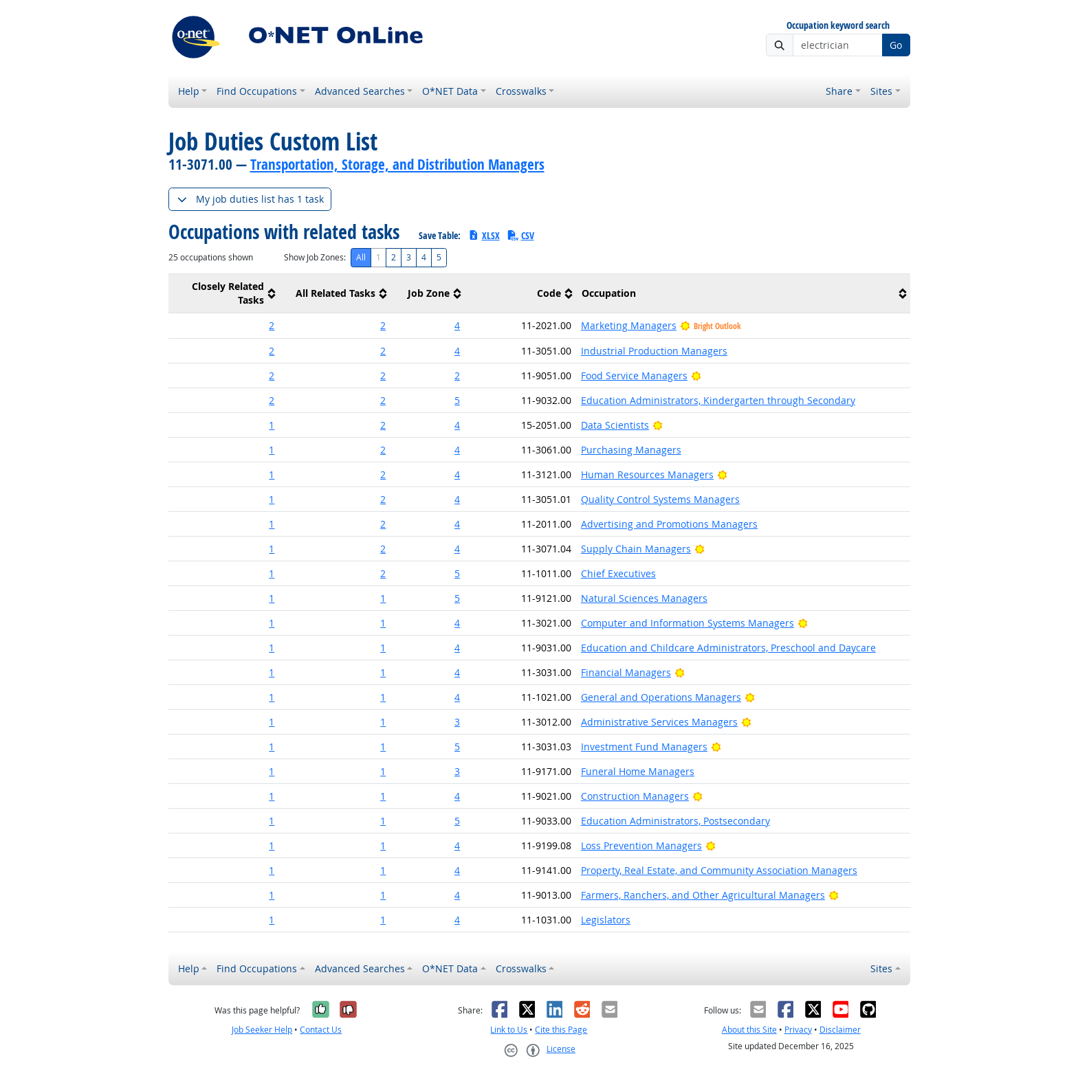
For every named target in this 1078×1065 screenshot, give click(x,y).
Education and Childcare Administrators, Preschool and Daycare (728, 647)
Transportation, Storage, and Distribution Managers (397, 164)
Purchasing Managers (631, 449)
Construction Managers (635, 796)
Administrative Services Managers (659, 721)
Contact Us (321, 1029)
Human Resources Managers (647, 474)
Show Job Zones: (315, 257)
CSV (520, 235)
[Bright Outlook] (696, 375)
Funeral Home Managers (637, 771)
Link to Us (508, 1029)
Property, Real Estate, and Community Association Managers (719, 870)
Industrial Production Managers (654, 350)
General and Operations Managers (661, 697)
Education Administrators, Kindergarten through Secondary (718, 400)
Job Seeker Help (262, 1029)
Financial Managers (626, 672)
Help (188, 91)
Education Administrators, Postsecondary (675, 820)
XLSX (484, 235)
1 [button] (271, 424)
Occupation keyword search (838, 26)
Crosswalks (521, 91)
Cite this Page (561, 1029)
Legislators (605, 919)
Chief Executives (618, 573)
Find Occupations (257, 91)
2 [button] (271, 325)
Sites (881, 91)
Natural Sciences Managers (644, 598)
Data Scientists (615, 424)
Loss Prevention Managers (641, 845)
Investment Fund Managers (644, 746)
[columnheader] (224, 293)
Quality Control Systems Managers (660, 499)
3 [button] (457, 721)
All (361, 257)
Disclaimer (840, 1029)
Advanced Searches (360, 91)
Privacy (798, 1029)
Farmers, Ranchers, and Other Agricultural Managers (703, 894)
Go (896, 45)
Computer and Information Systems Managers (687, 622)
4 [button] (457, 325)
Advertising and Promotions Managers (669, 523)
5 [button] (457, 400)
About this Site (749, 1029)
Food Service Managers (634, 375)
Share (839, 91)
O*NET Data (450, 91)
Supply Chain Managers (636, 548)
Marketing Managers (628, 325)
